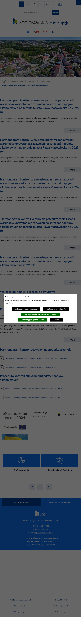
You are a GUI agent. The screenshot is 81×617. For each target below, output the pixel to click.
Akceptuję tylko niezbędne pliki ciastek (40, 314)
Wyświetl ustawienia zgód (56, 309)
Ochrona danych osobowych (26, 309)
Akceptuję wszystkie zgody (33, 320)
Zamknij (56, 320)
